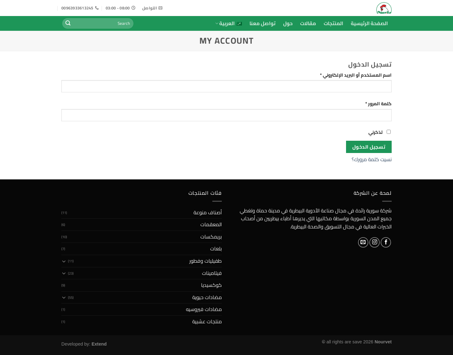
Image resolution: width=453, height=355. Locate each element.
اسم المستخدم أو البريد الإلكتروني (348, 75)
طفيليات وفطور (205, 260)
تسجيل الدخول (369, 146)
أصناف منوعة (207, 212)
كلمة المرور (371, 103)
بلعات (216, 248)
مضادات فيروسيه (204, 309)
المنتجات (333, 23)
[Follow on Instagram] (374, 242)
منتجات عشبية (207, 321)
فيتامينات (212, 273)
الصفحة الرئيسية (369, 23)
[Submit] (68, 23)
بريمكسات (211, 236)
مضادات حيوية (207, 297)
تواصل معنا (262, 23)
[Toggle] (63, 261)
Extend (99, 344)
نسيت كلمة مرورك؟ (372, 159)
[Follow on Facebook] (386, 242)
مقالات (308, 23)
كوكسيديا (211, 285)
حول (288, 23)
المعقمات (211, 224)
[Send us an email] (363, 242)
